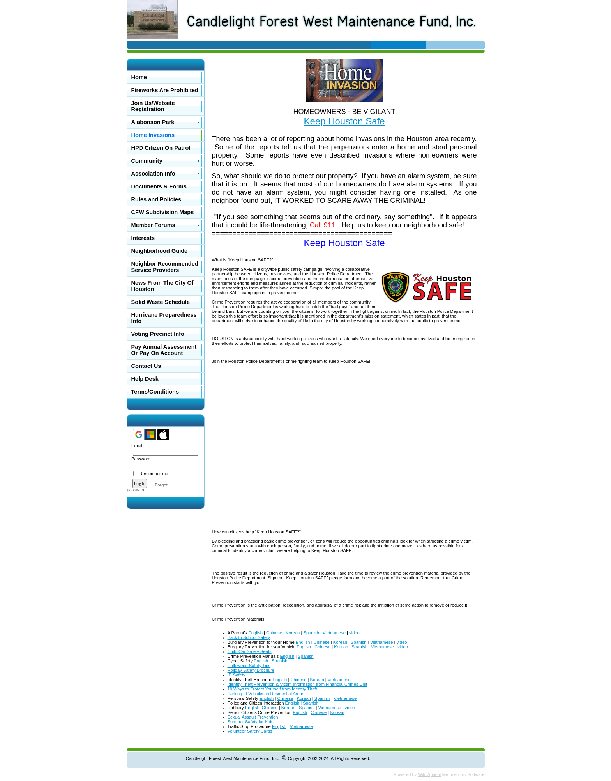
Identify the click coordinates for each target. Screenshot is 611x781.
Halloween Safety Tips (249, 665)
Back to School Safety (249, 637)
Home (139, 77)
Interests (143, 238)
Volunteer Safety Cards (250, 731)
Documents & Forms (159, 186)
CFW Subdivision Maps (162, 212)
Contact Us (146, 366)
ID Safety (236, 675)
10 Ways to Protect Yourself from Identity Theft (272, 689)
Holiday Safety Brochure (251, 670)
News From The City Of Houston (162, 286)
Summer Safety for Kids (251, 721)
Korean (293, 632)
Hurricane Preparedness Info (164, 318)
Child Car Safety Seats (250, 651)
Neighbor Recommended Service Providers (164, 267)
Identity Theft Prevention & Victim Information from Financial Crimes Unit (297, 684)
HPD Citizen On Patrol (161, 148)
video (354, 632)
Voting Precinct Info (157, 334)
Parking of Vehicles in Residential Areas (266, 693)
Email (135, 445)
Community (146, 161)
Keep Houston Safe (344, 121)
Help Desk (145, 379)
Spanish (311, 632)
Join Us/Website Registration (153, 106)
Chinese (274, 632)
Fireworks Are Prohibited (164, 90)
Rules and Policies (156, 199)
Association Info (153, 173)
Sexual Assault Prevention (253, 717)
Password (140, 458)
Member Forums (153, 225)
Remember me (154, 473)
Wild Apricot (429, 774)
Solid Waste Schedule (160, 302)
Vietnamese (334, 632)
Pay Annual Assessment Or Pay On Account (164, 350)
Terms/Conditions (155, 392)
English (255, 632)
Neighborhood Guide (159, 251)
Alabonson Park (153, 122)
